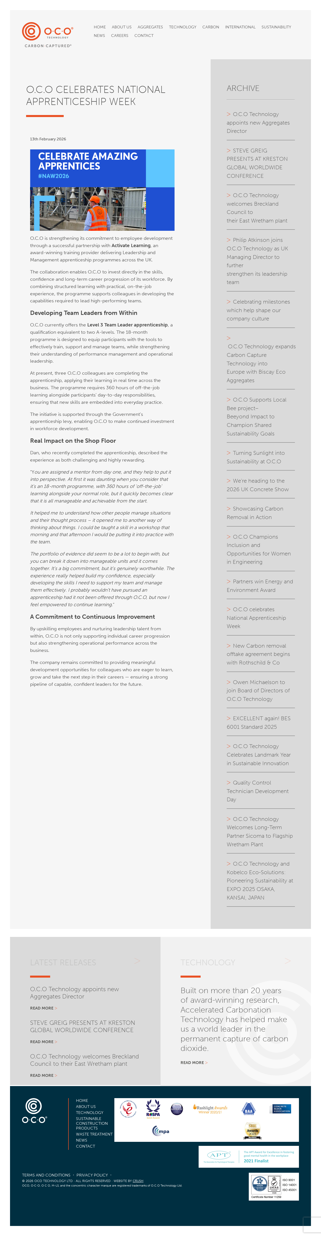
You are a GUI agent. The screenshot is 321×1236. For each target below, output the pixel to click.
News (99, 35)
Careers (119, 35)
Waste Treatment (94, 1134)
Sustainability (276, 27)
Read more (41, 1008)
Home (100, 27)
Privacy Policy (92, 1175)
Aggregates (150, 27)
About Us (122, 27)
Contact (143, 35)
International (240, 27)
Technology (182, 27)
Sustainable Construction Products (92, 1123)
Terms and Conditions (46, 1175)
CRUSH (138, 1181)
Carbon (210, 27)
